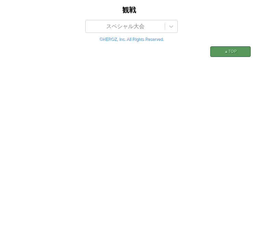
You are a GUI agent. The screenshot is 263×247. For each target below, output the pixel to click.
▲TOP (230, 51)
